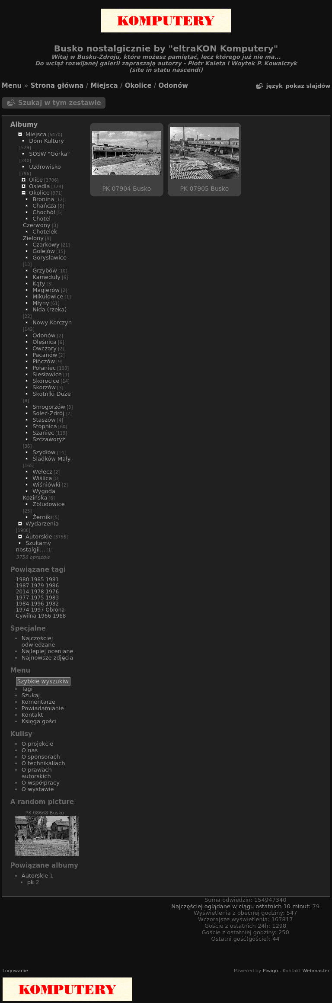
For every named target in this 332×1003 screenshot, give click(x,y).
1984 (22, 604)
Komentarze (38, 702)
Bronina (43, 199)
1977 (22, 598)
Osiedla (39, 186)
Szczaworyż (48, 439)
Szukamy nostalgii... (33, 546)
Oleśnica (44, 342)
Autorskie (39, 536)
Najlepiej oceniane (47, 651)
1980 (22, 580)
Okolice (138, 86)
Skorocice (45, 381)
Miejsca (104, 86)
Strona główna (56, 86)
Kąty (38, 283)
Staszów (44, 420)
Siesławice (47, 374)
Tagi (27, 689)
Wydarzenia (42, 523)
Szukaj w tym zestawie (59, 103)
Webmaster (315, 971)
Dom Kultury (46, 141)
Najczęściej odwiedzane (38, 641)
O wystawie (38, 789)
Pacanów (44, 355)
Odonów (173, 86)
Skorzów (44, 387)
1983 (52, 598)
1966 (44, 616)
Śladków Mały (51, 458)
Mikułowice (47, 296)
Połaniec (44, 368)
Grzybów (44, 270)
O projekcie (38, 743)
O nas (30, 750)
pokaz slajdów (308, 86)
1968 (59, 616)
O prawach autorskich (37, 772)
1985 (37, 580)
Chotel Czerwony (37, 221)
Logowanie (15, 971)
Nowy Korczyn (52, 322)
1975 (37, 598)
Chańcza (44, 205)
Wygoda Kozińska (39, 494)
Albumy (24, 124)
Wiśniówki (46, 484)
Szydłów (43, 452)
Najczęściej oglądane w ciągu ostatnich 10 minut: (241, 906)
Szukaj (31, 695)
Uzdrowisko (45, 166)
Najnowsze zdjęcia (47, 657)
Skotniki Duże (51, 394)
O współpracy (41, 782)
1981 (52, 580)
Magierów (46, 290)
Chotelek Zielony (40, 234)
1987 (22, 586)
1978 (37, 592)
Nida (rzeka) (49, 309)
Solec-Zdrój (48, 413)
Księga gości (39, 721)
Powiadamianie (43, 708)
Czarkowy (46, 244)
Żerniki (42, 517)
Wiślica (42, 478)
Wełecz (42, 471)
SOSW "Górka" (49, 154)
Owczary (44, 348)
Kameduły (46, 277)
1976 (52, 592)
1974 (22, 610)
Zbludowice (48, 504)
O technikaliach (43, 763)
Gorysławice (49, 257)
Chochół (43, 212)
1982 (52, 604)
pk (30, 882)
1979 (37, 586)
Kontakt (32, 714)
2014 (22, 592)
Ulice (36, 179)
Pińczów (43, 361)
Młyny (40, 303)
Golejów (43, 251)
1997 (37, 610)
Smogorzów (48, 407)
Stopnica (44, 426)
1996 (37, 604)
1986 (52, 586)
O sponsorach (41, 756)
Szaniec (43, 432)
